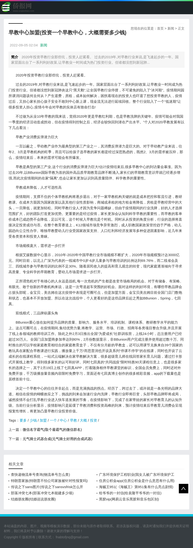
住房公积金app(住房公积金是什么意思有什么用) (137, 481)
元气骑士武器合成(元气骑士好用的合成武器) (57, 439)
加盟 (43, 420)
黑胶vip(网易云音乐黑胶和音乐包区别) (129, 499)
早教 (73, 420)
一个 (53, 420)
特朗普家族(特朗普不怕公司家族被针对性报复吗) (49, 481)
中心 (63, 420)
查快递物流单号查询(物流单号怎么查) (40, 474)
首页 (160, 28)
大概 (83, 420)
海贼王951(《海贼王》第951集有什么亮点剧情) (136, 487)
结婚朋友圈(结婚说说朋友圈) (33, 499)
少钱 (33, 420)
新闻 (170, 28)
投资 (93, 420)
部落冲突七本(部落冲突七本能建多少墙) (42, 493)
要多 (23, 420)
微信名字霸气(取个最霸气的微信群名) (52, 430)
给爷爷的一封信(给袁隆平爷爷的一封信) (130, 493)
